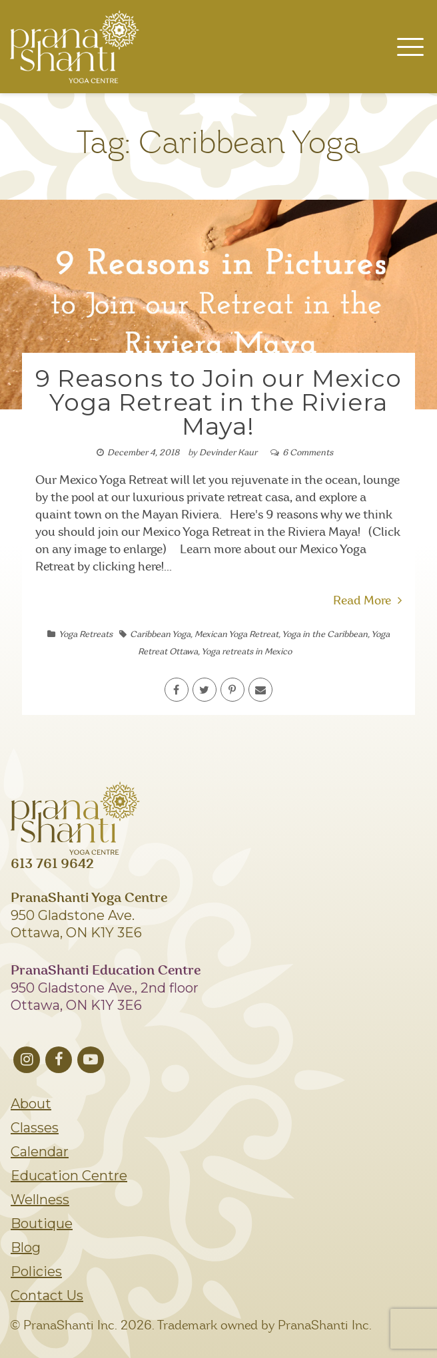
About (31, 1104)
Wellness (40, 1200)
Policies (36, 1271)
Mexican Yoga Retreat (236, 634)
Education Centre (69, 1176)
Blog (26, 1247)
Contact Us (47, 1295)
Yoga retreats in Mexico (246, 652)
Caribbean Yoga (160, 634)
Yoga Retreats (86, 634)
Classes (35, 1128)
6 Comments (307, 453)
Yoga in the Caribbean (325, 634)
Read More (367, 601)
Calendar (40, 1152)
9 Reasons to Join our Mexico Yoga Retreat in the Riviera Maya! (218, 402)
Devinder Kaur (228, 453)
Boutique (42, 1224)
